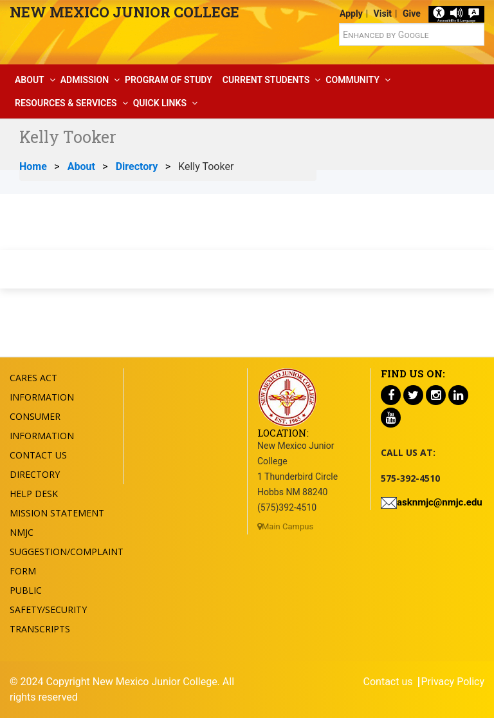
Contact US (38, 455)
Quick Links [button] (160, 103)
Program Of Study (168, 80)
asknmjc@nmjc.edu (439, 502)
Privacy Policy (453, 682)
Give (412, 13)
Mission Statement (57, 513)
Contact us (388, 682)
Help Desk (34, 493)
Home (33, 166)
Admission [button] (84, 80)
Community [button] (352, 80)
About (81, 166)
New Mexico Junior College (124, 12)
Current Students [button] (266, 80)
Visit (383, 13)
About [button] (29, 80)
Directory (137, 166)
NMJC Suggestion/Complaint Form (67, 551)
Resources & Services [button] (66, 103)
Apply (351, 13)
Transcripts (40, 629)
